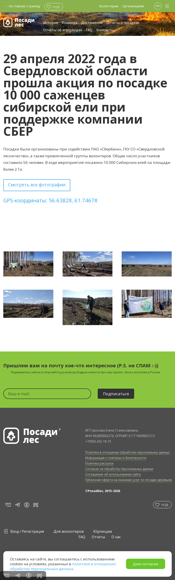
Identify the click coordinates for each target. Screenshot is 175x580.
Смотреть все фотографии (36, 185)
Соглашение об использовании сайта (113, 474)
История (50, 23)
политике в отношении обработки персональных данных (63, 566)
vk (8, 504)
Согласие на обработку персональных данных (119, 469)
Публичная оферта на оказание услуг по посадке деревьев (128, 480)
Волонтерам (108, 6)
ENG (158, 5)
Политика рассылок (99, 463)
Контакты (105, 30)
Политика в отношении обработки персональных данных (127, 452)
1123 (56, 7)
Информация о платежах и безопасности (115, 458)
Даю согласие (145, 563)
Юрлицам (102, 531)
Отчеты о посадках (122, 23)
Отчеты (98, 536)
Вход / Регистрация (27, 531)
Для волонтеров (69, 531)
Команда (69, 23)
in (26, 504)
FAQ (89, 30)
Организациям (133, 6)
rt (35, 504)
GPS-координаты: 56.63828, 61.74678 (50, 200)
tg (17, 504)
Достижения (92, 23)
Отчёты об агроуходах (62, 30)
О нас (116, 536)
